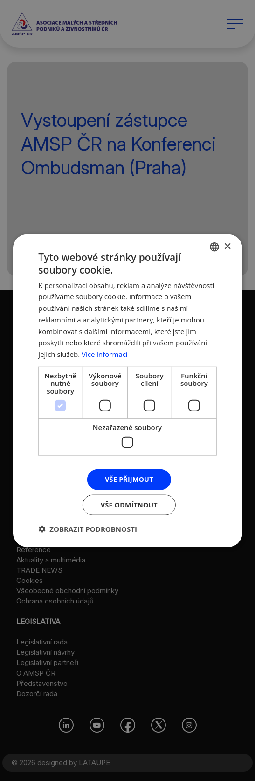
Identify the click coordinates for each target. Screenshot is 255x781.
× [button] (227, 246)
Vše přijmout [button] (129, 479)
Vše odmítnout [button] (129, 504)
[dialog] (127, 390)
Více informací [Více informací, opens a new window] (105, 354)
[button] (87, 528)
